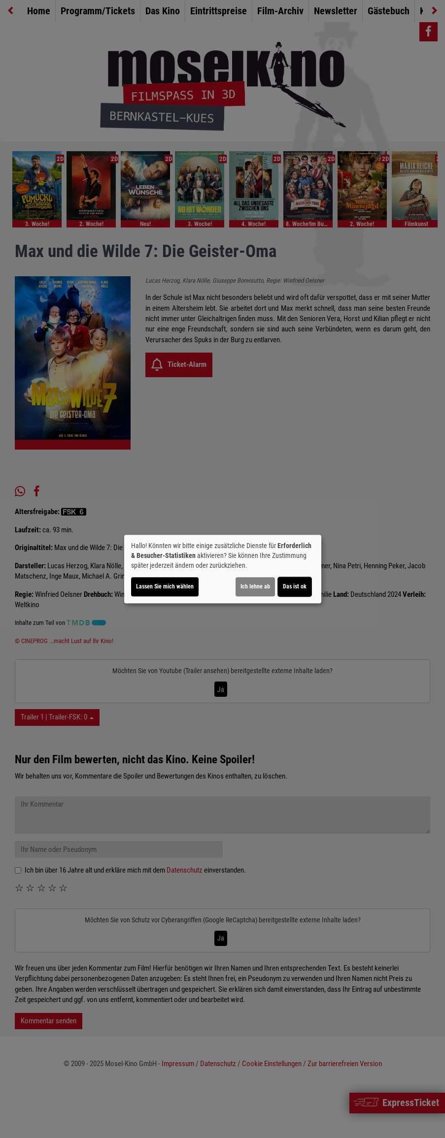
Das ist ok (295, 586)
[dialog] (222, 569)
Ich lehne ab (255, 586)
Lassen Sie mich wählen (165, 586)
